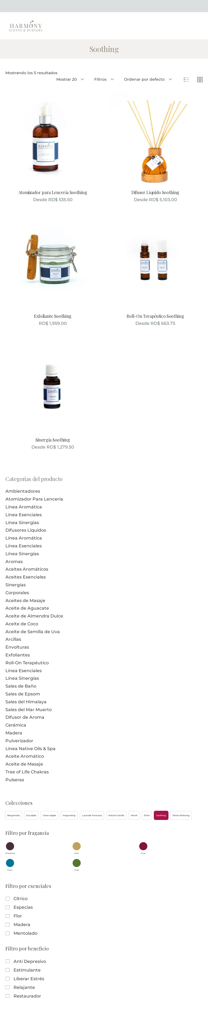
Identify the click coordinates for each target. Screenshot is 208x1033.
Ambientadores (22, 491)
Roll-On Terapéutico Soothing (155, 316)
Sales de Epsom (22, 694)
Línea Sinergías (22, 553)
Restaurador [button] (27, 996)
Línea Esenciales (23, 514)
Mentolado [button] (25, 933)
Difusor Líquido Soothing (155, 192)
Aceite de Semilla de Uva (32, 631)
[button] (13, 815)
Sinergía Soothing (52, 440)
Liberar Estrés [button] (29, 978)
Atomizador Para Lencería (34, 499)
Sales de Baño (20, 686)
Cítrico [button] (21, 898)
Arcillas (13, 639)
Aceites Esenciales (25, 577)
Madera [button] (22, 924)
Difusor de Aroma (24, 717)
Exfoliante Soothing (53, 316)
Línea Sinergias (22, 522)
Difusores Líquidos (25, 530)
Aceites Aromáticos (26, 569)
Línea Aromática (23, 506)
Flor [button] (18, 915)
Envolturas (17, 647)
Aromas (14, 561)
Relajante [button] (24, 987)
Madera (13, 732)
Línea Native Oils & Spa (30, 748)
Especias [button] (23, 907)
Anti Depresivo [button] (30, 961)
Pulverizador (19, 740)
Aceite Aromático (24, 756)
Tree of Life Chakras (27, 771)
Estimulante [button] (27, 970)
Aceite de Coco (21, 623)
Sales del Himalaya (26, 701)
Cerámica (15, 725)
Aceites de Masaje (25, 600)
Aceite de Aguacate (27, 608)
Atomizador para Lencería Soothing (52, 192)
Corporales (17, 592)
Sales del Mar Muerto (28, 709)
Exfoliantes (17, 655)
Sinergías (15, 584)
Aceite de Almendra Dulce (34, 616)
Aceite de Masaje (24, 764)
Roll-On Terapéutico (27, 662)
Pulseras (14, 779)
